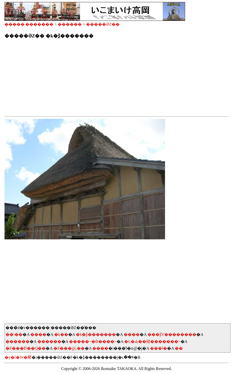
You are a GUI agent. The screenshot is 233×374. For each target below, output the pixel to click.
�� (179, 348)
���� (38, 334)
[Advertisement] (116, 79)
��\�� (14, 334)
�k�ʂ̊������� (96, 334)
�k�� (61, 334)
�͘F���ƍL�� (69, 348)
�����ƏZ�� (103, 24)
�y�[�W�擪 (18, 357)
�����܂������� (29, 24)
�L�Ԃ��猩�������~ (152, 341)
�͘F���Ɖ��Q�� (26, 348)
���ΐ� (158, 348)
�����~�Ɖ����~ (92, 341)
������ (70, 24)
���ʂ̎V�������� (172, 334)
